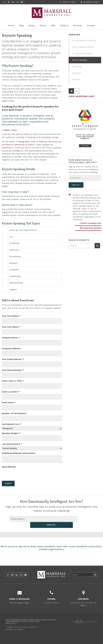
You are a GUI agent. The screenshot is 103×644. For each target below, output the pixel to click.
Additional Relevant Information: (18, 453)
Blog (21, 25)
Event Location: (11, 392)
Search (97, 246)
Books (32, 25)
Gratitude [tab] (14, 243)
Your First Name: (11, 316)
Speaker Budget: (11, 433)
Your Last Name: (11, 327)
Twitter (8, 2)
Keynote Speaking (79, 60)
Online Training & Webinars (83, 47)
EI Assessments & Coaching (83, 41)
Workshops (76, 73)
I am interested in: (12, 444)
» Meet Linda (9, 130)
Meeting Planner (13, 628)
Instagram (17, 2)
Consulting (76, 67)
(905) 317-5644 (69, 2)
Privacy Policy (34, 628)
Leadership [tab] (15, 276)
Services (77, 25)
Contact (91, 25)
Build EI (64, 25)
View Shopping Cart (82, 96)
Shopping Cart (71, 91)
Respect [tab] (13, 263)
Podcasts (76, 80)
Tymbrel (20, 636)
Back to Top (11, 630)
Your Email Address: (13, 359)
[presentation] (17, 473)
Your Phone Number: (13, 370)
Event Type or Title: (13, 381)
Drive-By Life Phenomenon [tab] (23, 230)
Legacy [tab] (13, 289)
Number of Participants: (14, 413)
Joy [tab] (11, 236)
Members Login (90, 2)
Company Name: (11, 337)
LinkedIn (13, 2)
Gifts (53, 25)
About (43, 25)
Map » (83, 612)
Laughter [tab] (14, 269)
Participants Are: (11, 424)
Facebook (4, 2)
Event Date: (8, 402)
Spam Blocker (9, 467)
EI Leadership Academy (82, 54)
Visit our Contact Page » (19, 609)
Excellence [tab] (15, 256)
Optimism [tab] (14, 250)
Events (44, 626)
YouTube (22, 2)
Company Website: (11, 348)
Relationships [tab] (16, 282)
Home (11, 25)
